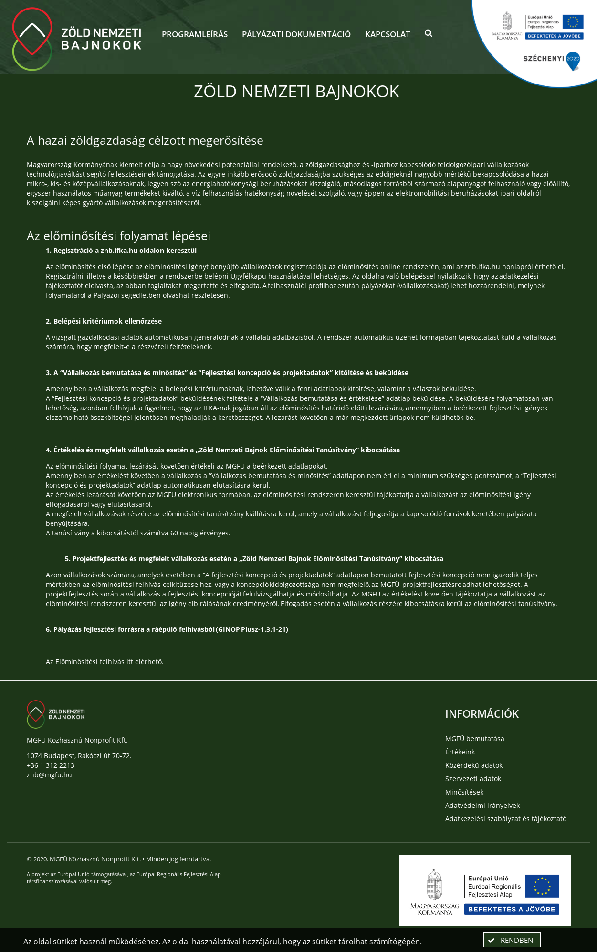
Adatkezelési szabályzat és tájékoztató (505, 818)
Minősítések (464, 791)
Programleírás (195, 34)
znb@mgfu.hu (49, 774)
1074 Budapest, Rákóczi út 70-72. (79, 755)
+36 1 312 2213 (50, 765)
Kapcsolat (387, 34)
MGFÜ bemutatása (474, 738)
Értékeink (460, 751)
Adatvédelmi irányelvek (482, 805)
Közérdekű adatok (474, 765)
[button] (429, 35)
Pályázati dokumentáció (296, 34)
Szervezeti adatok (473, 778)
